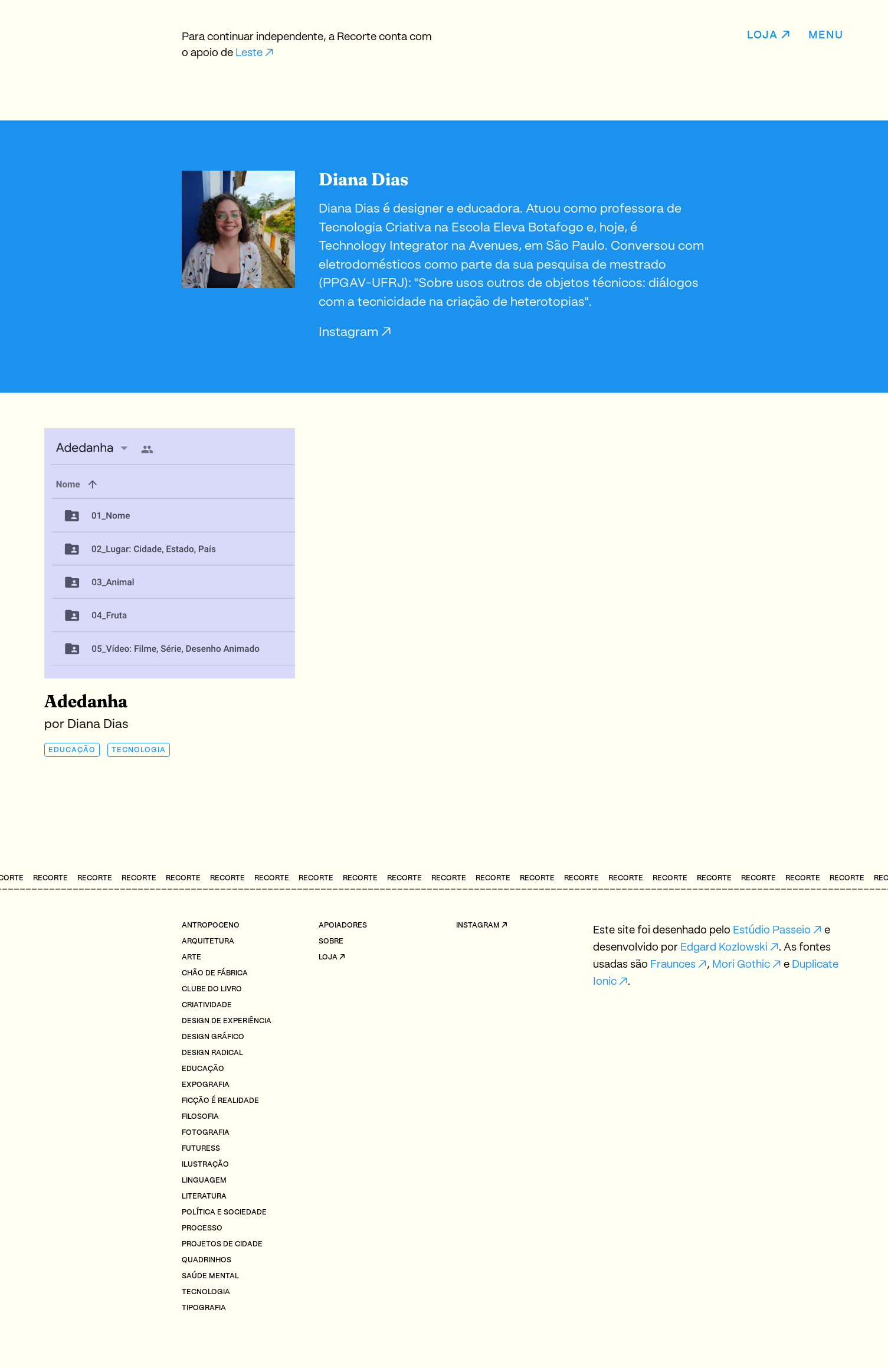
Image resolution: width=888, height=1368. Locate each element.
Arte (191, 957)
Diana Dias (98, 724)
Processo (202, 1228)
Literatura (204, 1196)
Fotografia (206, 1132)
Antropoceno (211, 925)
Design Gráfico (213, 1037)
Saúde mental (210, 1276)
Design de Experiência (226, 1021)
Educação (72, 750)
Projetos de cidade (222, 1244)
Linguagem (204, 1180)
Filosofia (200, 1117)
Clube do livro (212, 989)
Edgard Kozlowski (724, 947)
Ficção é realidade (220, 1101)
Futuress (201, 1148)
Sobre (331, 941)
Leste (249, 53)
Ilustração (205, 1164)
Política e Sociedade (224, 1212)
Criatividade (207, 1005)
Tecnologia (139, 750)
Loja (762, 35)
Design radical (212, 1053)
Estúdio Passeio (772, 930)
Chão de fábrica (215, 973)
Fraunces (673, 964)
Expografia (206, 1085)
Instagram (350, 332)
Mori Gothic (741, 964)
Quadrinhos (206, 1260)
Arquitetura (208, 941)
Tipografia (204, 1308)
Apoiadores (343, 925)
